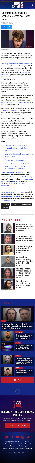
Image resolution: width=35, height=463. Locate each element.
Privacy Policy (19, 444)
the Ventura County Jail (9, 110)
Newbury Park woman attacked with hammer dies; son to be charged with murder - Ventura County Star (17, 166)
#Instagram (15, 204)
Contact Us (25, 442)
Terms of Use (29, 444)
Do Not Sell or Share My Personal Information (17, 448)
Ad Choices (11, 446)
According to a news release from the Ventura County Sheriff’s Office (16, 65)
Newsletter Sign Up (17, 425)
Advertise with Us (7, 444)
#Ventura (5, 208)
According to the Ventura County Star (14, 102)
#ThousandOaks (26, 204)
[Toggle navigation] (3, 4)
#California (6, 204)
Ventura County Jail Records (14, 160)
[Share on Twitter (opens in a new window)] (9, 27)
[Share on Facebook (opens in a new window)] (4, 27)
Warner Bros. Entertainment (22, 454)
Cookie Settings (22, 446)
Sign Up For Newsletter (12, 442)
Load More (17, 379)
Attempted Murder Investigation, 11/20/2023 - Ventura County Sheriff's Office (17, 148)
